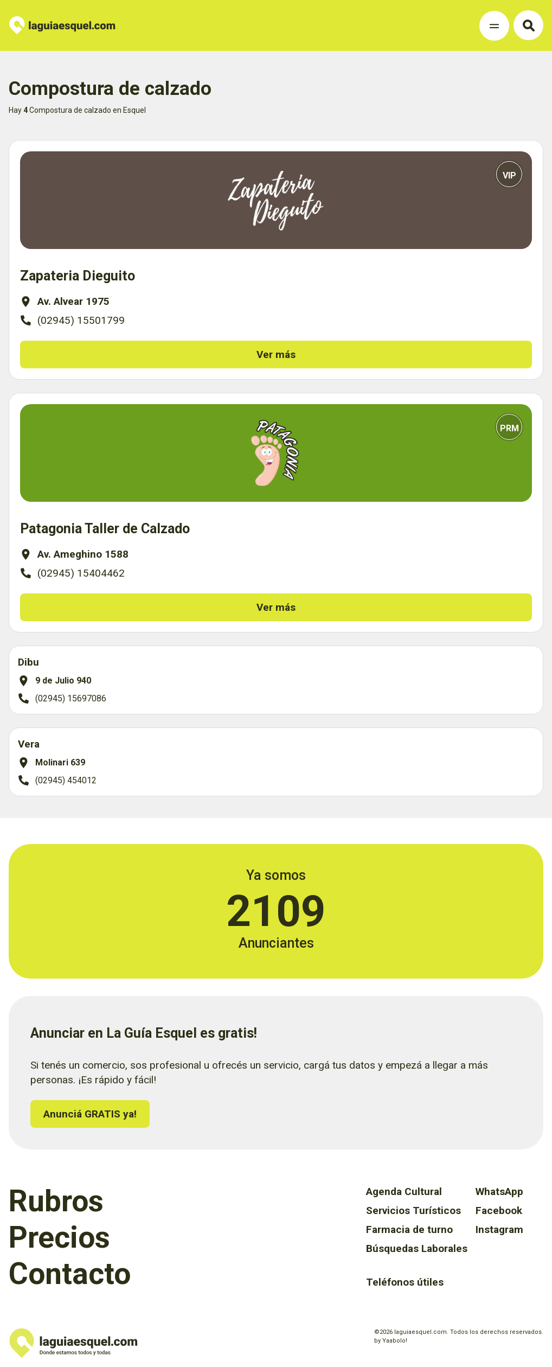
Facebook (499, 1210)
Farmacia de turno (409, 1229)
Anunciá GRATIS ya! (90, 1114)
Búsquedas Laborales (416, 1248)
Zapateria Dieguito (77, 276)
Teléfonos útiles (405, 1282)
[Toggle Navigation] (494, 26)
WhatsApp (499, 1191)
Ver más (276, 354)
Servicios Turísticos (413, 1210)
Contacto (70, 1274)
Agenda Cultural (404, 1191)
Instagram (499, 1229)
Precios (59, 1237)
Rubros (56, 1201)
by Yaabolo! (390, 1340)
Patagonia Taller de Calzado (105, 528)
